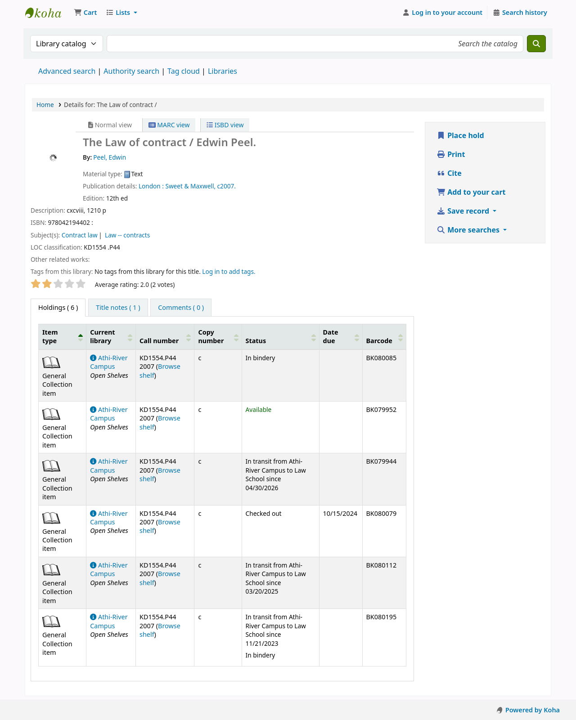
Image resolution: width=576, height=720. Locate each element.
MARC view (169, 125)
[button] (85, 12)
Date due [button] (330, 336)
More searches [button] (468, 230)
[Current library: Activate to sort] (111, 336)
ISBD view (225, 125)
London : (151, 186)
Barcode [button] (379, 340)
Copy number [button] (211, 336)
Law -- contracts (127, 235)
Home (45, 104)
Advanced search (66, 71)
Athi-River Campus (108, 362)
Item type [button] (50, 336)
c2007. (226, 186)
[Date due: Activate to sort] (340, 336)
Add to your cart (471, 192)
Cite (449, 173)
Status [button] (256, 340)
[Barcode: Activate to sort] (384, 336)
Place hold (460, 135)
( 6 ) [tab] (58, 307)
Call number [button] (159, 340)
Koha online (47, 13)
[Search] (536, 43)
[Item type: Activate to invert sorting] (62, 336)
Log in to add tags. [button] (228, 271)
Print (450, 154)
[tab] (118, 308)
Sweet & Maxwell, (190, 186)
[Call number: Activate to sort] (165, 336)
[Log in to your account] (442, 12)
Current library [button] (102, 336)
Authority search (131, 71)
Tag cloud (183, 71)
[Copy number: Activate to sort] (218, 336)
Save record (463, 211)
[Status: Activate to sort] (280, 336)
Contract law (80, 235)
